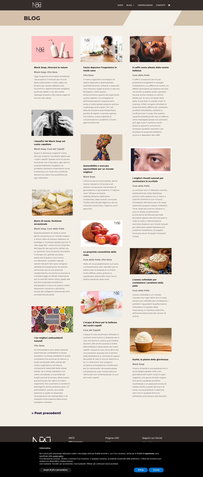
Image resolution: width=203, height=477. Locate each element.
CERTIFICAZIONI (145, 5)
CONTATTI (160, 5)
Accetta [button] (156, 470)
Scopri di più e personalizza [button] (55, 470)
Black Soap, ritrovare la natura (51, 67)
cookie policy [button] (58, 456)
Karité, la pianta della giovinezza (150, 359)
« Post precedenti (46, 413)
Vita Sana (52, 72)
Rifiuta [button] (141, 470)
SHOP (120, 5)
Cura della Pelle (55, 228)
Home (108, 442)
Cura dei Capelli (55, 149)
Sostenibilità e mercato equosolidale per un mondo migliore (98, 169)
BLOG (129, 5)
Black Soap (40, 72)
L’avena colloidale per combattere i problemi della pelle (147, 282)
